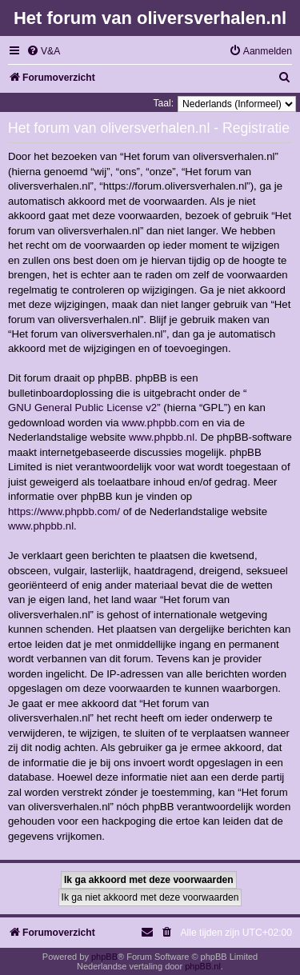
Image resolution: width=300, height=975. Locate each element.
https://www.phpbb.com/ (64, 511)
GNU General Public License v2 (82, 408)
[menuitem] (43, 51)
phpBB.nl (203, 966)
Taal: (163, 103)
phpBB (104, 956)
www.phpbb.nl (161, 437)
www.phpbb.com (160, 423)
